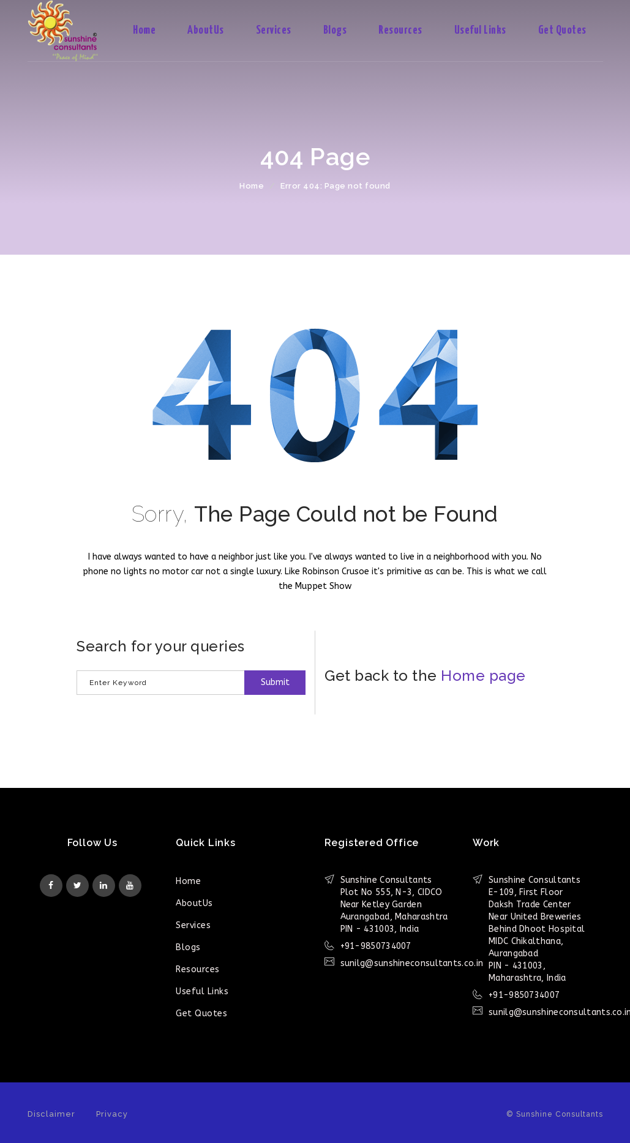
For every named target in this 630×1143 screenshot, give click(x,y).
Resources (400, 30)
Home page (483, 675)
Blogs (335, 30)
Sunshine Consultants (73, 30)
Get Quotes (562, 30)
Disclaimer (51, 1114)
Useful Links (480, 30)
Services (273, 30)
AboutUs (205, 30)
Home (144, 30)
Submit (275, 682)
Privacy (112, 1114)
